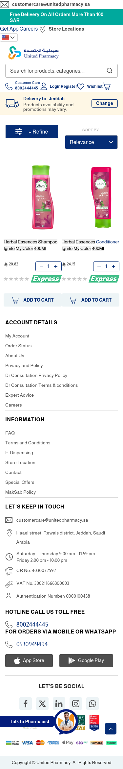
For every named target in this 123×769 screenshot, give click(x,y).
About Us (14, 355)
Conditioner (90, 245)
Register (69, 86)
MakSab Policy (20, 492)
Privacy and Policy (24, 365)
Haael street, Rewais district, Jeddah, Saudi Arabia (60, 537)
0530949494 (32, 644)
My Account (17, 335)
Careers (29, 29)
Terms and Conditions (28, 442)
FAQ (10, 432)
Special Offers (19, 482)
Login (55, 86)
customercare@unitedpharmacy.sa (51, 4)
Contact (13, 472)
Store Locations (66, 29)
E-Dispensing (19, 452)
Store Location (20, 462)
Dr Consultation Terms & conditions (41, 385)
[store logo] (33, 53)
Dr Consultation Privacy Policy (36, 375)
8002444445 (32, 624)
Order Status (18, 345)
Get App (9, 29)
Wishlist (95, 86)
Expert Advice (19, 395)
